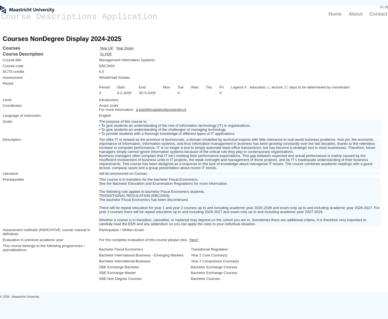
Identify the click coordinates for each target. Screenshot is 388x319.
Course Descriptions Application (79, 17)
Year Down (125, 48)
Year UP (106, 48)
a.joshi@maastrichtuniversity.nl (161, 110)
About (355, 14)
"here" (194, 240)
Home (335, 14)
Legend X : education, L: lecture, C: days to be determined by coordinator (290, 87)
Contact (378, 14)
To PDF (106, 54)
